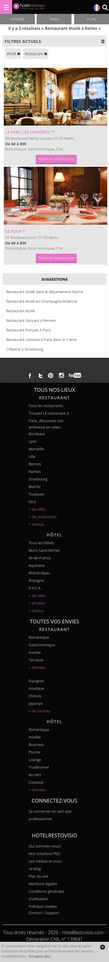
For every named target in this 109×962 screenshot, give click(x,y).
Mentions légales (42, 883)
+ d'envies (36, 667)
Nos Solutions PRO (44, 853)
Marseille (36, 448)
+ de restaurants (42, 516)
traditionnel (38, 767)
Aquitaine (36, 565)
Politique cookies (42, 906)
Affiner (17, 19)
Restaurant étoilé (20, 310)
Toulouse (36, 494)
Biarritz (34, 486)
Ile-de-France (39, 557)
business (36, 744)
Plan (91, 19)
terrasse (35, 659)
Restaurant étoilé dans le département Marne (44, 291)
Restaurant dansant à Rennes (31, 320)
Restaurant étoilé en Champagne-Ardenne (41, 301)
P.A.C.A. (34, 588)
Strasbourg (37, 479)
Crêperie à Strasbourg (24, 349)
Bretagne (36, 580)
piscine (34, 752)
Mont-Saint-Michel (43, 550)
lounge (34, 759)
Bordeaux (36, 433)
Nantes (34, 471)
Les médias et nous (44, 861)
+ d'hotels (36, 603)
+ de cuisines (39, 711)
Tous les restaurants (45, 405)
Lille (31, 456)
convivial (35, 782)
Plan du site (38, 876)
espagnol (36, 680)
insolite (34, 652)
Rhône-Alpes (39, 573)
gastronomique (41, 644)
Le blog (34, 868)
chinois (34, 695)
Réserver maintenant (56, 158)
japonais (35, 703)
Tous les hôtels (41, 542)
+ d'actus (36, 524)
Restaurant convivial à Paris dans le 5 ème (41, 339)
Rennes (34, 464)
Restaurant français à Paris (28, 330)
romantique (38, 637)
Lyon (32, 441)
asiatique (36, 688)
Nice (32, 501)
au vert (34, 774)
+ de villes (36, 509)
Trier (54, 19)
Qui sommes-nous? (44, 846)
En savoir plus (40, 956)
